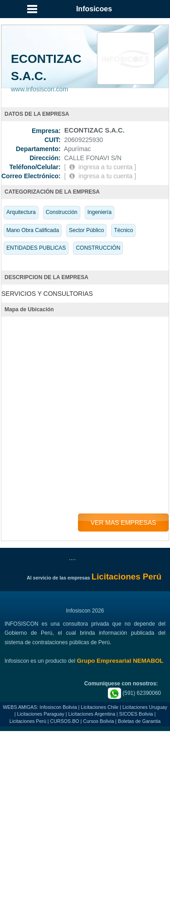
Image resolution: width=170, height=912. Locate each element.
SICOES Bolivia (136, 714)
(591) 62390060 (134, 693)
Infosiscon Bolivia (58, 707)
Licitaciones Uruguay (144, 707)
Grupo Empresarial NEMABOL (120, 660)
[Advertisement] (85, 822)
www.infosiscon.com (39, 89)
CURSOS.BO (64, 721)
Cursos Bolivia (98, 721)
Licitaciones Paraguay (40, 714)
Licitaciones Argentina (91, 714)
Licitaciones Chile (99, 707)
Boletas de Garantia (139, 721)
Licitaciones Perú (28, 721)
